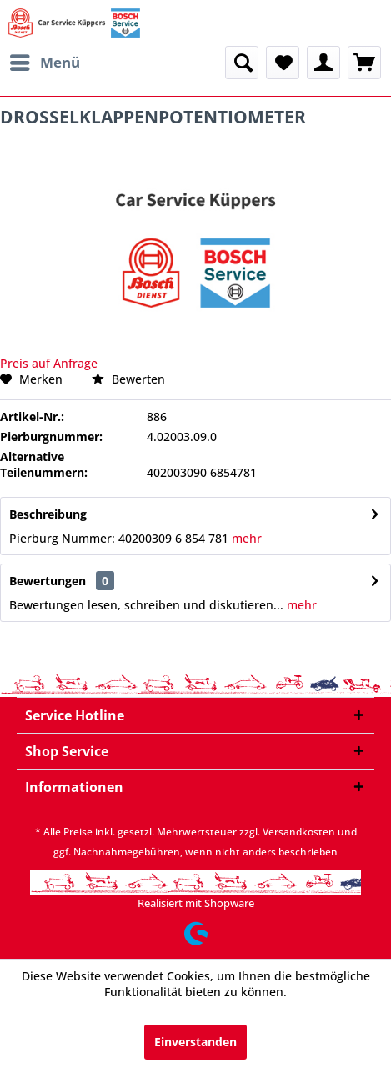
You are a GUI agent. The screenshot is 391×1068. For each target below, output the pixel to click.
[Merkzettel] (282, 62)
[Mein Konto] (323, 62)
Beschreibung (48, 514)
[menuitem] (44, 62)
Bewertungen (47, 581)
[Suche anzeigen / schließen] (241, 62)
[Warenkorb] (364, 62)
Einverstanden (195, 1042)
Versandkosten (299, 832)
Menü (45, 60)
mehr (245, 538)
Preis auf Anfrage (49, 363)
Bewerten (128, 379)
